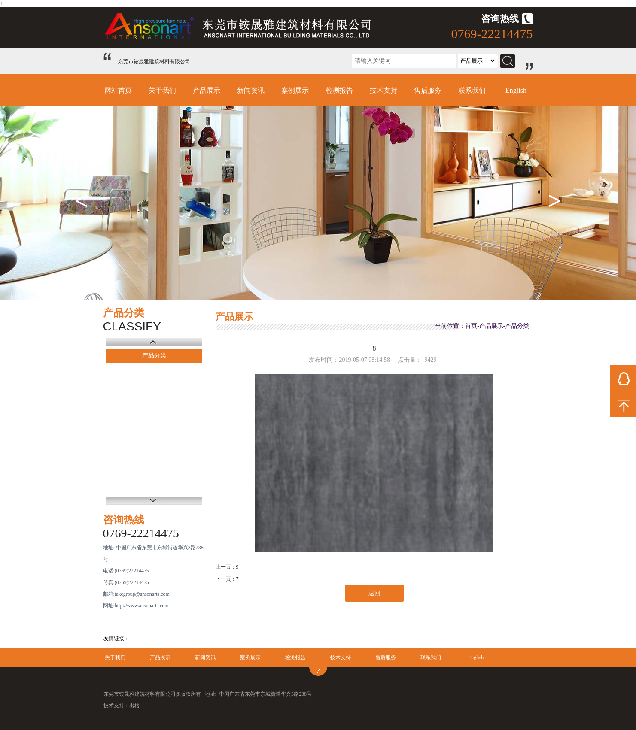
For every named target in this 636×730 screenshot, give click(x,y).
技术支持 (383, 90)
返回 (374, 593)
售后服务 (427, 90)
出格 (134, 706)
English (515, 90)
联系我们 (472, 90)
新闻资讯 (251, 90)
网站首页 (118, 90)
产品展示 (206, 90)
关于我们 (162, 90)
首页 (471, 326)
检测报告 (339, 90)
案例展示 (295, 90)
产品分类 (154, 355)
